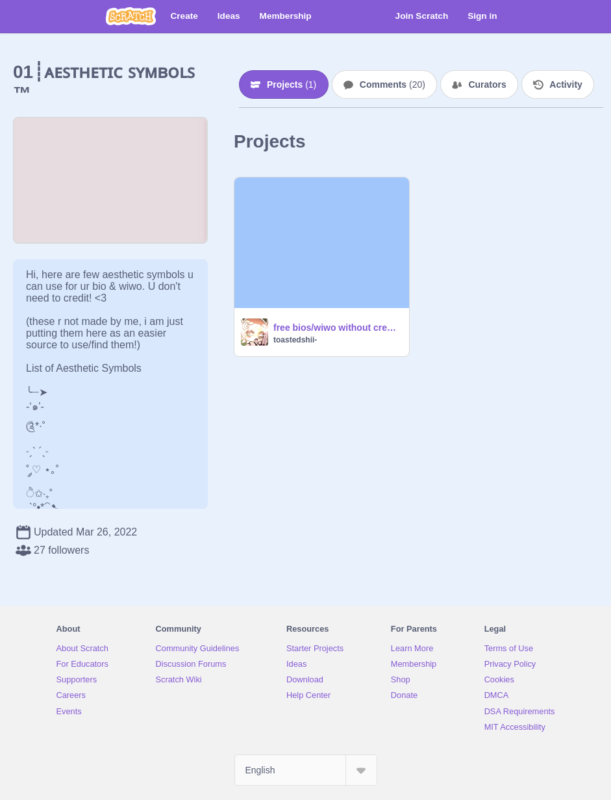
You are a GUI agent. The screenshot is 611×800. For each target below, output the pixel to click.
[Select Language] (305, 770)
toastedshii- (295, 339)
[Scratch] (131, 16)
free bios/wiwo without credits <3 (337, 327)
